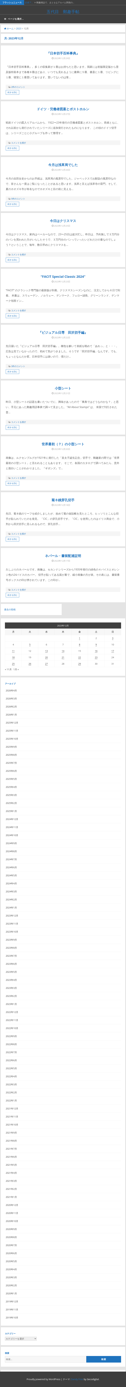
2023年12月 (12, 915)
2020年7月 (11, 1245)
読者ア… (29, 2)
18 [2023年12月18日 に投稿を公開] (13, 657)
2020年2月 (11, 1285)
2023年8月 (11, 947)
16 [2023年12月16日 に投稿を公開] (96, 650)
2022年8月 (11, 1044)
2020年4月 (11, 1269)
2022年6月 (11, 1060)
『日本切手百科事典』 (63, 53)
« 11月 (8, 669)
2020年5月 (11, 1261)
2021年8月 (11, 1140)
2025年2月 (11, 803)
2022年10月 (12, 1028)
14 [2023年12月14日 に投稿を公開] (63, 650)
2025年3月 (11, 795)
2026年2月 (11, 706)
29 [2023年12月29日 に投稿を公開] (79, 663)
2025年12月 (12, 722)
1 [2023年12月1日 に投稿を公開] (79, 638)
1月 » (16, 669)
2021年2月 (11, 1188)
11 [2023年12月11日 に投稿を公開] (13, 650)
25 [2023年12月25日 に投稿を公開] (13, 663)
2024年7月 (11, 859)
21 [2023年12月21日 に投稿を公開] (63, 657)
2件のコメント (18, 86)
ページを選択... (14, 18)
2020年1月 (11, 1293)
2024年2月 (11, 899)
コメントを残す (18, 142)
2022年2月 (11, 1092)
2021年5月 (11, 1164)
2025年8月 (11, 754)
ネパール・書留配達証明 (63, 556)
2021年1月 (11, 1196)
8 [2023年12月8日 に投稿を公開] (79, 644)
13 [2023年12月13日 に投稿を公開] (46, 650)
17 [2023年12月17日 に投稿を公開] (112, 650)
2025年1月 (11, 811)
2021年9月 (11, 1132)
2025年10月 (12, 738)
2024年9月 (11, 843)
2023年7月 (11, 955)
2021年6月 (11, 1156)
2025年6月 (11, 770)
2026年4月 (11, 690)
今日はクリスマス (63, 221)
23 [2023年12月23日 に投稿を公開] (96, 657)
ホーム (9, 28)
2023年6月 (11, 963)
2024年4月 (11, 883)
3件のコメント (18, 366)
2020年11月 (12, 1213)
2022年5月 (11, 1068)
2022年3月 (11, 1084)
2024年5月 (11, 875)
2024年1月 (11, 907)
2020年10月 (12, 1221)
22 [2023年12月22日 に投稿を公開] (79, 657)
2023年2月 (11, 996)
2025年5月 (11, 778)
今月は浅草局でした (63, 165)
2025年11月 (12, 730)
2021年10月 (12, 1124)
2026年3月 (11, 698)
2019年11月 (12, 1309)
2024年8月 (11, 851)
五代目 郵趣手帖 (63, 11)
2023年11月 (12, 923)
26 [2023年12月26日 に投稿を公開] (30, 663)
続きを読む (12, 92)
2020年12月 (12, 1205)
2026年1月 (11, 714)
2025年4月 (11, 786)
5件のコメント (18, 198)
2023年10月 (12, 931)
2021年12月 (12, 1108)
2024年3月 (11, 891)
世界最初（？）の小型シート (63, 444)
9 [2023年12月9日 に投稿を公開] (96, 644)
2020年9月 (11, 1229)
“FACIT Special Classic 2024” (63, 276)
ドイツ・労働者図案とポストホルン (63, 109)
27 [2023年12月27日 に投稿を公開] (46, 663)
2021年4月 (11, 1172)
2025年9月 (11, 746)
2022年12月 (12, 1012)
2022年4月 (11, 1076)
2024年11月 (12, 827)
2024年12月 (12, 819)
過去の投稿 (10, 609)
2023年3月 (11, 987)
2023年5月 (11, 971)
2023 (18, 28)
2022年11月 (12, 1020)
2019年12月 (12, 1301)
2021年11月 (12, 1116)
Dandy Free (77, 1379)
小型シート (63, 388)
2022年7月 (11, 1052)
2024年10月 (12, 835)
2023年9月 (11, 939)
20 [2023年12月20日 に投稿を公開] (46, 657)
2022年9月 (11, 1036)
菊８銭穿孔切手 (63, 500)
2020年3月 (11, 1277)
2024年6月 (11, 867)
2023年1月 (11, 1004)
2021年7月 (11, 1148)
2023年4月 (11, 979)
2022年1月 (11, 1100)
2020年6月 (11, 1253)
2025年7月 (11, 762)
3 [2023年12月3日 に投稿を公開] (112, 638)
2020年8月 (11, 1237)
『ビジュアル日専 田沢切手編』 (63, 332)
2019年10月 (12, 1317)
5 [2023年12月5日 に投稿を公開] (30, 644)
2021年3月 (11, 1180)
